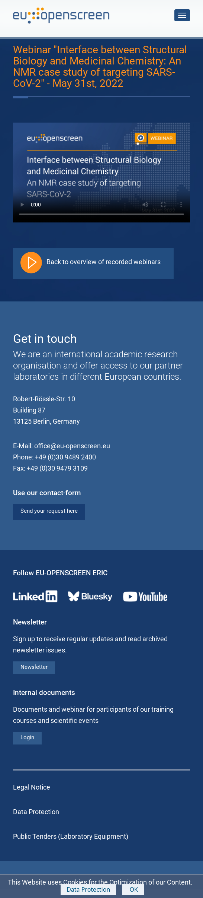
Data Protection (88, 889)
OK (133, 889)
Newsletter (34, 667)
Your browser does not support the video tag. (101, 172)
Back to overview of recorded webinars (103, 262)
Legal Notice (31, 787)
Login (27, 737)
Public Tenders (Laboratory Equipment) (70, 836)
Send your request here (49, 511)
